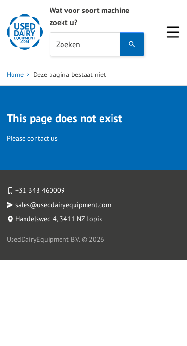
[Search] (132, 44)
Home (15, 74)
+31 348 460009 (40, 190)
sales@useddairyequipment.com (63, 204)
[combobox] (85, 44)
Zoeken (68, 44)
